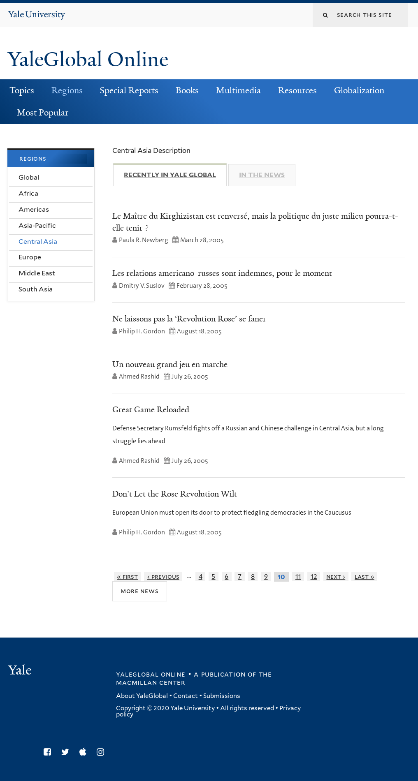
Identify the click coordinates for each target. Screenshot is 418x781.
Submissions (221, 696)
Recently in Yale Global (175, 175)
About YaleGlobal (142, 696)
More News (140, 591)
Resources (297, 90)
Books (187, 90)
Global (29, 177)
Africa (28, 193)
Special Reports (129, 90)
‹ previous (163, 576)
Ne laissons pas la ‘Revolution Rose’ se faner (189, 318)
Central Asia (38, 241)
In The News (262, 175)
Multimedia (238, 90)
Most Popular (42, 112)
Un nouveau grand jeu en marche (170, 364)
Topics (21, 90)
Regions (67, 90)
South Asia (36, 289)
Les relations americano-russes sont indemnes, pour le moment (222, 273)
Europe (30, 257)
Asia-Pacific (37, 225)
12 (314, 576)
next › (335, 576)
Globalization (359, 90)
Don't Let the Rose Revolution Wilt (174, 493)
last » (364, 576)
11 (298, 576)
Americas (34, 209)
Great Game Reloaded (150, 409)
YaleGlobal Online (88, 59)
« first (127, 576)
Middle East (37, 273)
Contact (185, 696)
